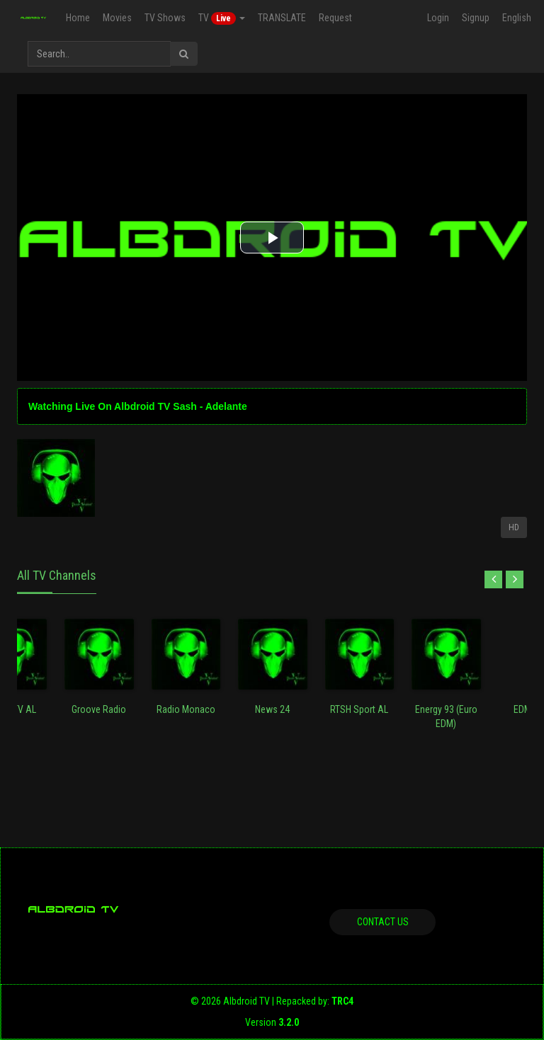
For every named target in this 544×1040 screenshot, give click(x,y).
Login (438, 17)
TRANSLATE (281, 17)
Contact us (383, 921)
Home (77, 17)
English (516, 17)
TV (221, 18)
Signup (475, 17)
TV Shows (164, 17)
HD (514, 527)
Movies (116, 17)
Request (334, 17)
